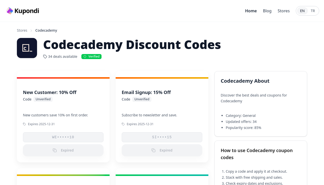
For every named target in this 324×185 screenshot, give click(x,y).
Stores (284, 11)
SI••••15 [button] (162, 137)
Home (251, 11)
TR (313, 10)
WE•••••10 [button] (63, 137)
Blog (267, 11)
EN (302, 10)
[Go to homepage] (23, 11)
